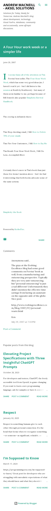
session (7, 90)
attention (34, 75)
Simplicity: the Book (12, 212)
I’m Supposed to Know (21, 458)
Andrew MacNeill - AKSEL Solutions (19, 6)
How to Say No (40, 143)
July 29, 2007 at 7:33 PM (23, 321)
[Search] (39, 5)
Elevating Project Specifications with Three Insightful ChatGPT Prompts (24, 360)
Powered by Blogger (25, 503)
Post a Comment (12, 329)
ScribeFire (19, 229)
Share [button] (41, 240)
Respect (9, 412)
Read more (42, 396)
